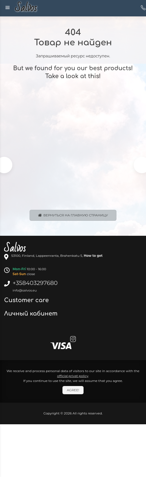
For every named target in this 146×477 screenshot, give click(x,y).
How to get (93, 256)
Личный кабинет (31, 313)
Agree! (73, 390)
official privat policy (72, 376)
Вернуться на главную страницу (73, 215)
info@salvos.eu (25, 290)
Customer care (27, 300)
